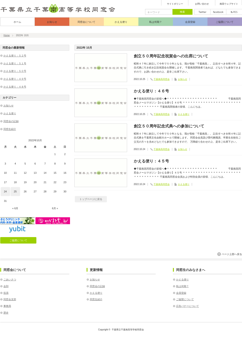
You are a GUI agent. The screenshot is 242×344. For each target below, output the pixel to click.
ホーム (17, 22)
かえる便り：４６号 (151, 91)
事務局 (7, 306)
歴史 (6, 312)
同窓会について (86, 22)
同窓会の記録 (11, 121)
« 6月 (15, 208)
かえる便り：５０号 (14, 71)
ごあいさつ (9, 279)
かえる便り (121, 22)
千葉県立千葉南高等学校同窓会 (128, 329)
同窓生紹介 (9, 129)
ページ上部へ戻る (232, 254)
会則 (6, 286)
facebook (218, 12)
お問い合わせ (202, 4)
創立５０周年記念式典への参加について (169, 126)
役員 (6, 292)
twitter (202, 12)
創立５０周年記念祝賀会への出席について (171, 56)
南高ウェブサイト (229, 4)
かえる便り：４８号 (14, 86)
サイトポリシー (175, 4)
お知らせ (52, 22)
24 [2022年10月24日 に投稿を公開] (5, 191)
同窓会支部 (9, 299)
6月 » (55, 208)
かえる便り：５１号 (14, 63)
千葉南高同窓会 (162, 79)
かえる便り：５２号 (14, 55)
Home (7, 35)
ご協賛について (224, 22)
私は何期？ (155, 22)
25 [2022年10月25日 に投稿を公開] (15, 191)
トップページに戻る (90, 199)
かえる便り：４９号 (14, 78)
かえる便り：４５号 (151, 161)
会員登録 (190, 22)
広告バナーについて (187, 306)
